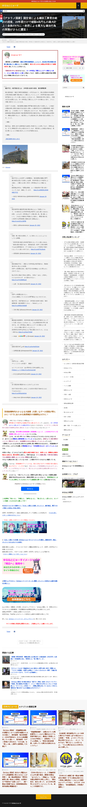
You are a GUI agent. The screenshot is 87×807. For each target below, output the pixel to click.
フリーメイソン (69, 771)
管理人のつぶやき (68, 421)
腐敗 (42, 34)
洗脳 (54, 729)
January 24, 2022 (36, 253)
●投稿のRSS (65, 454)
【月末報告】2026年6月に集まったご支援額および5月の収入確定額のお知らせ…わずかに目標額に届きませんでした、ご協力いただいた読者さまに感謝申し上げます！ (78, 167)
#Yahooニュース (17, 370)
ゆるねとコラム (68, 368)
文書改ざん (34, 34)
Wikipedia (8, 167)
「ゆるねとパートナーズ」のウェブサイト (20, 619)
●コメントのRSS (66, 456)
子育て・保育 (67, 394)
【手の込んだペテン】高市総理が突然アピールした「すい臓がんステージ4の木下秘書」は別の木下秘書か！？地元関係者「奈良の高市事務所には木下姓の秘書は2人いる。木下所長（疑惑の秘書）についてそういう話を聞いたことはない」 (74, 291)
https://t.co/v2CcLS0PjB (19, 221)
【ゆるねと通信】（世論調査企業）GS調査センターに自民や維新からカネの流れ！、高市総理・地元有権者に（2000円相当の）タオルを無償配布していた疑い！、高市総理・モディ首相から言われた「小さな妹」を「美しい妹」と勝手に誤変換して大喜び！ (15, 738)
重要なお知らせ (68, 430)
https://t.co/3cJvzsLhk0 (29, 370)
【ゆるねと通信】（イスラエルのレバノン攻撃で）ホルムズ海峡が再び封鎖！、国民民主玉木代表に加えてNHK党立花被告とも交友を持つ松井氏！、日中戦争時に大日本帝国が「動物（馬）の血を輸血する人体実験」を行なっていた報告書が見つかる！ (74, 261)
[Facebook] (1, 10)
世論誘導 (39, 729)
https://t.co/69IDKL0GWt (41, 190)
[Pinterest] (1, 16)
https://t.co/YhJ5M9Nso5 (19, 280)
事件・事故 (24, 34)
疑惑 (39, 34)
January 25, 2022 (35, 225)
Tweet (8, 47)
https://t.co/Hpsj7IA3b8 (25, 332)
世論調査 (43, 729)
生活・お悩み (67, 416)
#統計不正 (15, 192)
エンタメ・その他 (68, 377)
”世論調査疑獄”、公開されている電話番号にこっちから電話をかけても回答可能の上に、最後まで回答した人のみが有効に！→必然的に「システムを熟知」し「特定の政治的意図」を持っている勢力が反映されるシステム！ (77, 135)
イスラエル (62, 771)
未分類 (65, 407)
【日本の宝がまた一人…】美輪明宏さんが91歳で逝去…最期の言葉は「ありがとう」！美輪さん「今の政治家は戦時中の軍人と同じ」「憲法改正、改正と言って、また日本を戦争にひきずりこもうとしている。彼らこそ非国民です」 (77, 212)
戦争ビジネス (42, 769)
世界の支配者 (72, 729)
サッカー (62, 729)
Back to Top (43, 797)
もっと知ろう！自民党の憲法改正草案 (74, 363)
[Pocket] (1, 18)
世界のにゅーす (68, 390)
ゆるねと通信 (67, 372)
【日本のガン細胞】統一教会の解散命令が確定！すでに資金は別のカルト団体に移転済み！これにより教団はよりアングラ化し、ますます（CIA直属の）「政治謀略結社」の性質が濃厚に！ (78, 227)
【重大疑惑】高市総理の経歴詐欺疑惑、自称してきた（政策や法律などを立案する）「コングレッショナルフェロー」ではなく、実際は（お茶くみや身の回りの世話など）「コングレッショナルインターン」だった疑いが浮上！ (74, 320)
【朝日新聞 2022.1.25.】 (12, 139)
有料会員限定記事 (68, 403)
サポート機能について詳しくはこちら (15, 554)
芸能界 (51, 769)
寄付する (30, 489)
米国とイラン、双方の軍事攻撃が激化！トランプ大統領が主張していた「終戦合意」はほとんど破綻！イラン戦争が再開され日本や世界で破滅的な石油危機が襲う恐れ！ (77, 197)
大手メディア (49, 729)
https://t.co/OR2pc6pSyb (19, 393)
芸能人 (47, 769)
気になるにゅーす (68, 412)
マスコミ (34, 729)
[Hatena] (1, 21)
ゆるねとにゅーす (69, 96)
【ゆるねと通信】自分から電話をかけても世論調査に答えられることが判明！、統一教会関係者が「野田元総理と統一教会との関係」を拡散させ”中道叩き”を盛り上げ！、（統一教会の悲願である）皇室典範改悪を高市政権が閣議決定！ (77, 182)
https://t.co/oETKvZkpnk (38, 249)
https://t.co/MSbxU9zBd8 (19, 305)
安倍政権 (29, 34)
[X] (1, 13)
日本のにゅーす (15, 34)
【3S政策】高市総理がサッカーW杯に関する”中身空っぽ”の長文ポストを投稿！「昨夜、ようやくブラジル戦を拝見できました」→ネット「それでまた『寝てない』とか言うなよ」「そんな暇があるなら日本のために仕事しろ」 (77, 152)
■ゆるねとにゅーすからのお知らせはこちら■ (44, 1)
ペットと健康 (67, 385)
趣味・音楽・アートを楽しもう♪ (72, 425)
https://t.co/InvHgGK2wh (32, 346)
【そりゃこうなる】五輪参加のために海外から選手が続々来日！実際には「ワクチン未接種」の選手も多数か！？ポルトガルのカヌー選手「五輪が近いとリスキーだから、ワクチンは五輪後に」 (34, 670)
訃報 (54, 769)
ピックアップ (67, 381)
